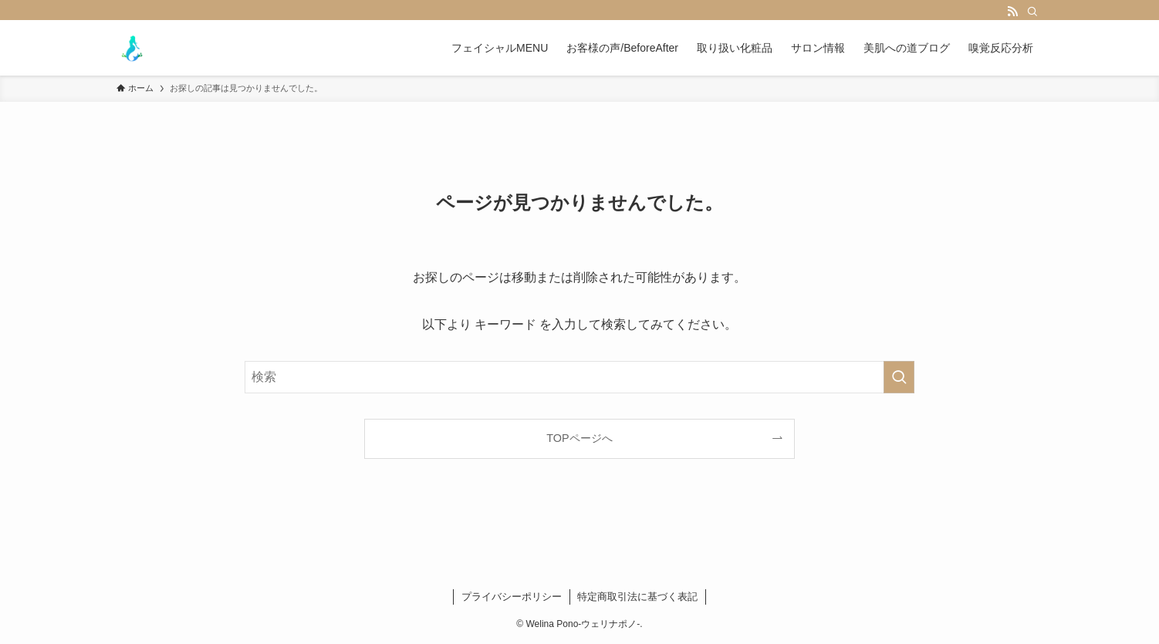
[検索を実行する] (899, 377)
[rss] (1012, 11)
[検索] (1032, 11)
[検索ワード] (579, 377)
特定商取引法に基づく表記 (637, 596)
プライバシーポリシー (511, 596)
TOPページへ (579, 438)
